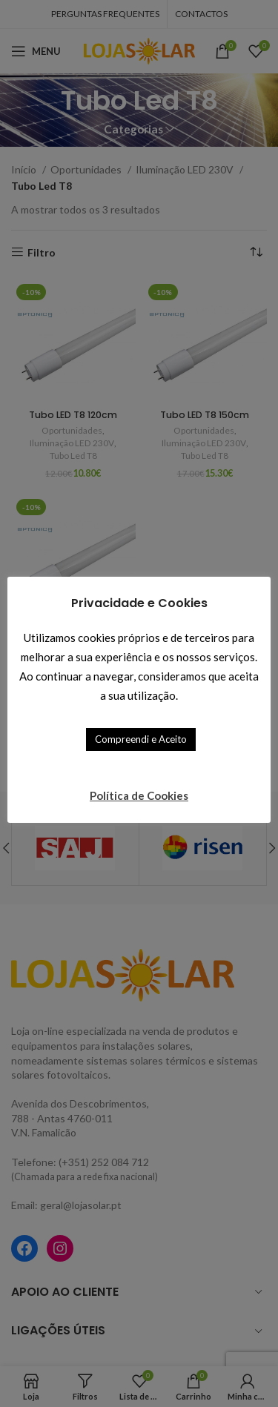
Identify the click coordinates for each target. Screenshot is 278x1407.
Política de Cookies (139, 795)
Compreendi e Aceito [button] (141, 739)
